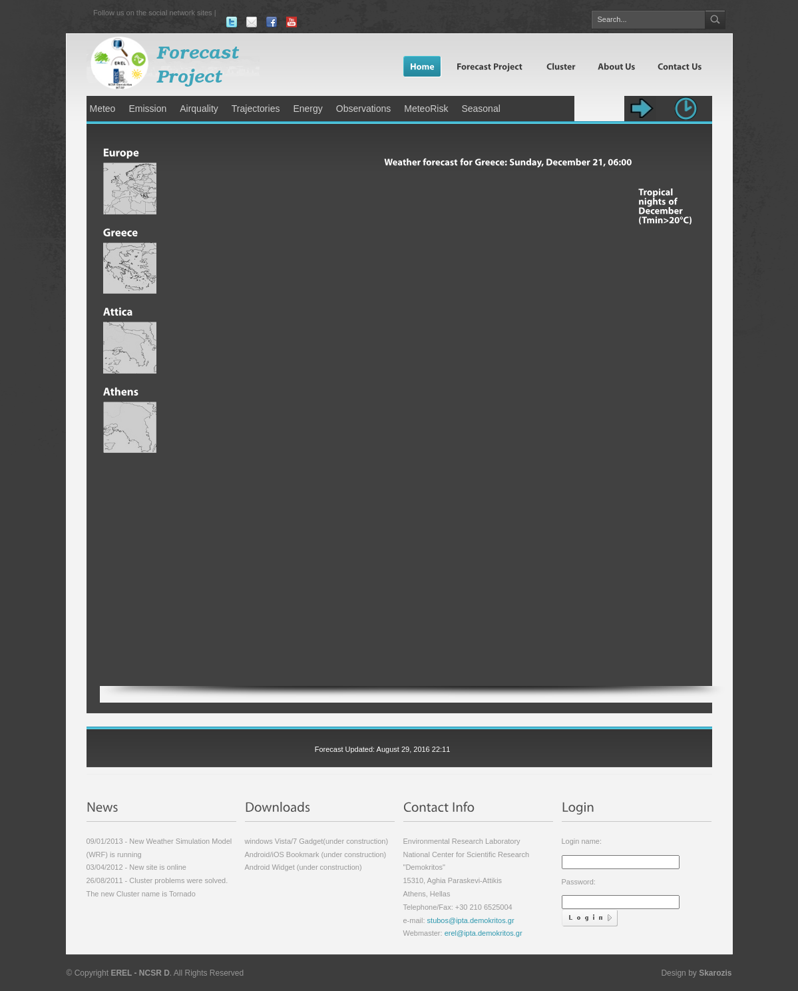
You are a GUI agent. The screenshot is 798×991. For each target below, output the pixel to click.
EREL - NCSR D (139, 973)
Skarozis (715, 973)
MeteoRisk (426, 108)
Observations (363, 108)
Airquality (199, 108)
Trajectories (256, 108)
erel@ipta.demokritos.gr (483, 933)
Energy (307, 108)
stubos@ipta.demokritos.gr (469, 920)
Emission (147, 108)
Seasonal (480, 108)
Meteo (103, 108)
